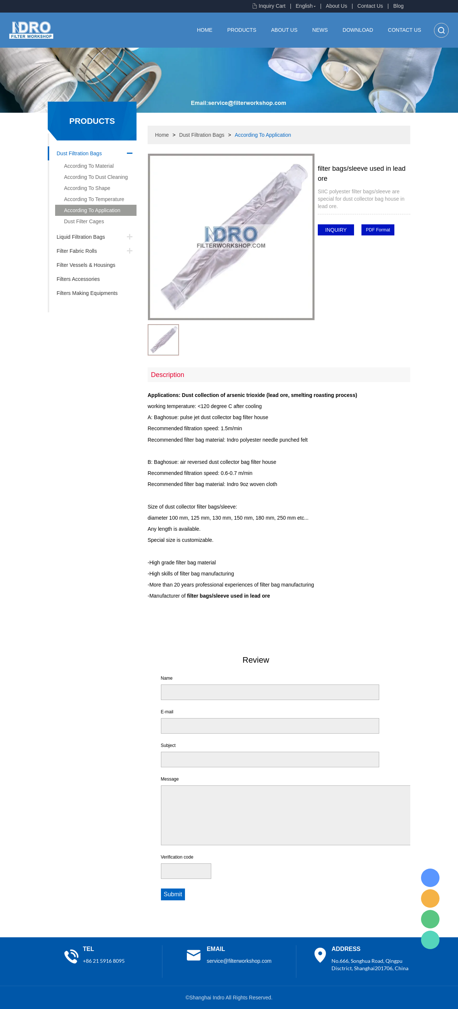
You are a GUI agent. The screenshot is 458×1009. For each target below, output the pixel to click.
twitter (363, 245)
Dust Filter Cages (84, 221)
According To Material (89, 166)
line (343, 245)
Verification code (177, 857)
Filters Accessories (78, 279)
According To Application (92, 210)
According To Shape (87, 188)
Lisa (430, 878)
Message (170, 779)
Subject (168, 745)
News (320, 30)
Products (241, 30)
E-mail (167, 711)
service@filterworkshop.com (239, 961)
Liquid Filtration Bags (81, 237)
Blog (398, 6)
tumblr (343, 256)
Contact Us (370, 6)
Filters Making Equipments (87, 293)
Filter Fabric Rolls (77, 251)
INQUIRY (336, 230)
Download (358, 30)
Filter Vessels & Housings (86, 265)
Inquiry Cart (272, 6)
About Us (336, 6)
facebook (323, 245)
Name (167, 678)
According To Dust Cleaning (96, 177)
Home (204, 30)
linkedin (363, 256)
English (304, 6)
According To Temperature (94, 199)
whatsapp (383, 245)
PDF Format (378, 229)
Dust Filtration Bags (79, 153)
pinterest (323, 256)
